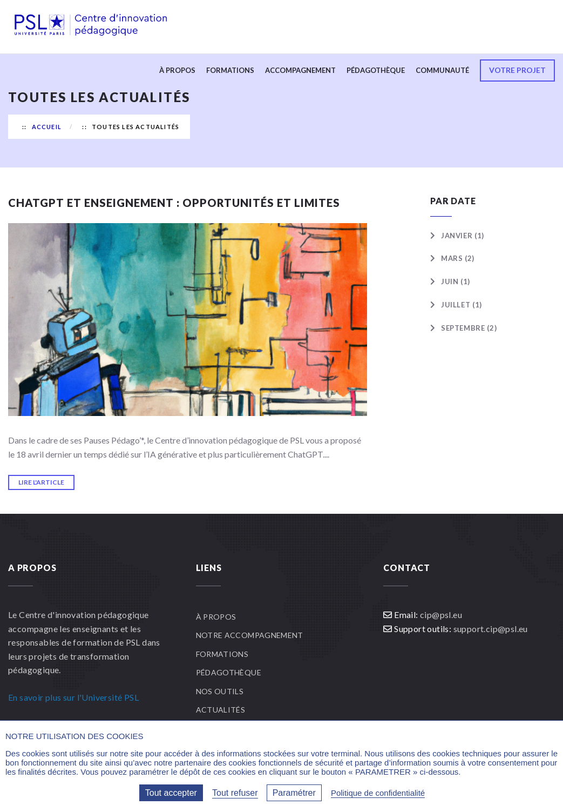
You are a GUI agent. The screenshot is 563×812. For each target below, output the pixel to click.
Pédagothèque (376, 70)
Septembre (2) (469, 328)
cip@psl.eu (441, 614)
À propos (177, 70)
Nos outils (220, 691)
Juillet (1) (461, 304)
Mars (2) (457, 258)
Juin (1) (455, 281)
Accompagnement (300, 70)
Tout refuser (234, 792)
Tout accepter (171, 792)
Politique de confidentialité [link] (378, 792)
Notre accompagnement (249, 635)
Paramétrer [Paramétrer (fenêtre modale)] (294, 792)
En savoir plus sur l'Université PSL (73, 697)
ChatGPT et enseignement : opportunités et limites (174, 202)
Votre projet (517, 70)
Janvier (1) (462, 235)
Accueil (47, 126)
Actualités (221, 709)
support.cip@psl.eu (490, 628)
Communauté (442, 70)
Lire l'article (41, 482)
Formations (230, 70)
